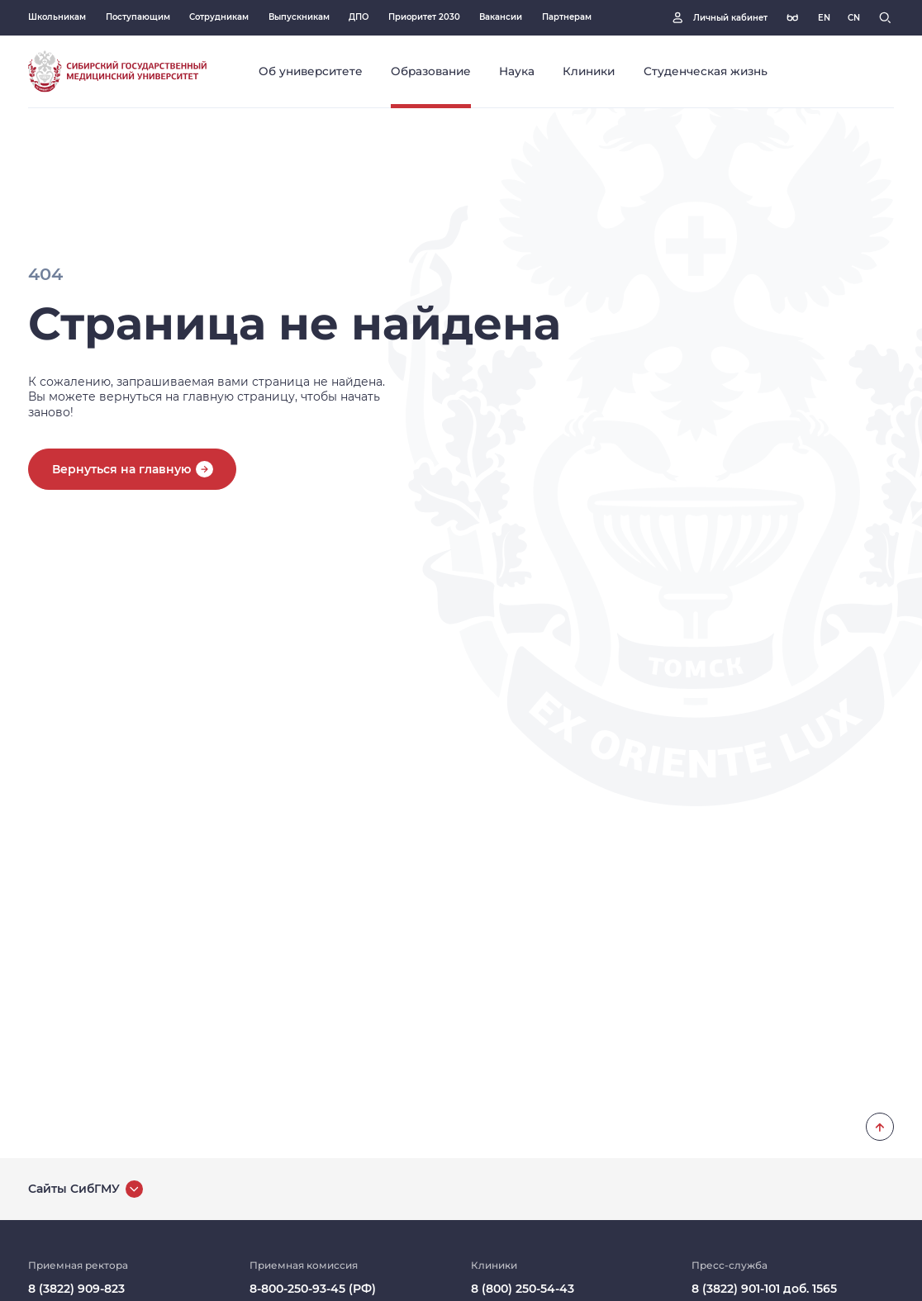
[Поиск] (885, 17)
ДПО (358, 17)
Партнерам (567, 17)
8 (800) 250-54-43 (522, 1288)
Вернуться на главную (121, 469)
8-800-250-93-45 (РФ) (313, 1288)
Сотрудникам (219, 17)
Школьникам (57, 17)
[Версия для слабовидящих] (792, 17)
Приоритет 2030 (424, 17)
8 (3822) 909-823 (76, 1288)
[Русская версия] (824, 17)
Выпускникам (299, 17)
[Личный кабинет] (718, 17)
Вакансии (500, 17)
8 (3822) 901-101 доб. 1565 (764, 1288)
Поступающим (138, 17)
